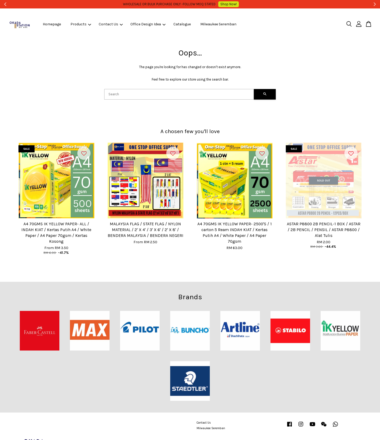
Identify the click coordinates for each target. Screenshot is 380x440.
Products (80, 24)
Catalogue (182, 24)
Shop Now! (230, 4)
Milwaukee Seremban (218, 24)
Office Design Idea (147, 24)
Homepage (52, 24)
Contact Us (111, 24)
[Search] (179, 94)
